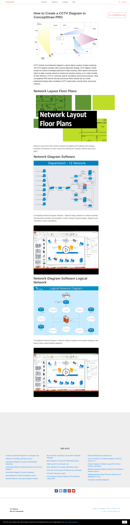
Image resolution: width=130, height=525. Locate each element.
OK (125, 522)
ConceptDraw (9, 2)
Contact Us (95, 508)
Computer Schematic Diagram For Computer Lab (22, 455)
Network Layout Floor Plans (55, 91)
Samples (65, 2)
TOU (119, 508)
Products (44, 2)
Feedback (102, 508)
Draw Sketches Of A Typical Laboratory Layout (62, 467)
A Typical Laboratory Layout (56, 473)
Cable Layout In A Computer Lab (58, 464)
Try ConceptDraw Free (117, 15)
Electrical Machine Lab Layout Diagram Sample (22, 478)
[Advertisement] (65, 429)
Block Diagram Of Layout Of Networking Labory (63, 461)
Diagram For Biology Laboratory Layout (19, 458)
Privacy (114, 508)
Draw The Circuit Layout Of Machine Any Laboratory (64, 470)
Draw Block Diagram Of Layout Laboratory (20, 472)
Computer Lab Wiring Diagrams (98, 480)
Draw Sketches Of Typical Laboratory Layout (21, 475)
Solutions (55, 2)
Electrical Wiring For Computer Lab (100, 455)
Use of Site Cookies (71, 522)
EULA (108, 508)
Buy (74, 2)
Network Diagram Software (54, 157)
